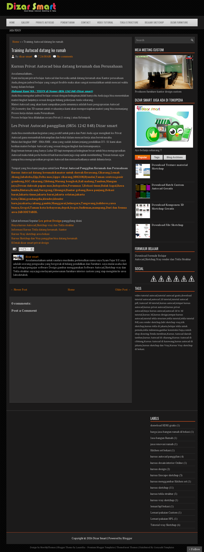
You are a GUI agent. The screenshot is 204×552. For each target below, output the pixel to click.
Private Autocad (45, 22)
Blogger (127, 538)
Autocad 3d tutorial (149, 303)
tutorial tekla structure (155, 318)
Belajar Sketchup (154, 22)
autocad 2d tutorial (161, 299)
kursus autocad (167, 303)
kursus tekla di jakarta (156, 326)
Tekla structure (129, 22)
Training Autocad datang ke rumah (38, 50)
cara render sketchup (150, 322)
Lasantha (80, 547)
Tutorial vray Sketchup (163, 525)
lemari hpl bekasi (160, 506)
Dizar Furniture (179, 22)
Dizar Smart (100, 538)
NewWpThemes (48, 547)
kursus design (161, 314)
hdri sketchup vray (170, 322)
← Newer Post (19, 289)
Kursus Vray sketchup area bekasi (30, 234)
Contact (86, 22)
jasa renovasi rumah (162, 444)
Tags (157, 157)
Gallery (25, 22)
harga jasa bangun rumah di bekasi (170, 432)
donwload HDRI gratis (163, 425)
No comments (65, 56)
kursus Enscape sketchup (164, 475)
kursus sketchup (159, 487)
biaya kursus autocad (154, 310)
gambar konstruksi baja (171, 329)
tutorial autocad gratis (169, 295)
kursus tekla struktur (161, 494)
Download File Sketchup (167, 225)
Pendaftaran (68, 22)
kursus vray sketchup (162, 500)
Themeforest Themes (127, 547)
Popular (142, 157)
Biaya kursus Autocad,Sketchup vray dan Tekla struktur (42, 225)
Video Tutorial (105, 22)
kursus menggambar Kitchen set (168, 481)
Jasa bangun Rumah (161, 438)
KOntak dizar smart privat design (30, 242)
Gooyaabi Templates (164, 547)
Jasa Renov (15, 30)
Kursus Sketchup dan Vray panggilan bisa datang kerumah (44, 238)
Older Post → (123, 289)
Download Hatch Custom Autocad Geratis (168, 186)
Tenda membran (158, 333)
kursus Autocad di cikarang (157, 337)
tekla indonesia (151, 329)
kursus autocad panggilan (165, 456)
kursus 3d (148, 314)
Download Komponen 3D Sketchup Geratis (168, 206)
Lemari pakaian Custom (164, 512)
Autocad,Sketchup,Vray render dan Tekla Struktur (163, 259)
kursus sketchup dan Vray (156, 345)
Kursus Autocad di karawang (159, 341)
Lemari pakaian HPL (162, 518)
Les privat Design (50, 221)
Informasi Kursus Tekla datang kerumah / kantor (39, 229)
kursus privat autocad (155, 307)
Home (12, 22)
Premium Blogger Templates (101, 547)
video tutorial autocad (146, 295)
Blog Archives (175, 157)
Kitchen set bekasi (160, 450)
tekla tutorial (173, 318)
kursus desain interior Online (166, 463)
